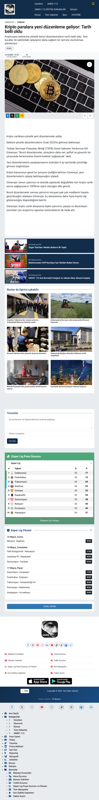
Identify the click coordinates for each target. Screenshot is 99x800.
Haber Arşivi (58, 673)
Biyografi (11, 756)
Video (9, 740)
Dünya (14, 726)
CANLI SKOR (49, 606)
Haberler (9, 22)
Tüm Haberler (51, 14)
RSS (25, 691)
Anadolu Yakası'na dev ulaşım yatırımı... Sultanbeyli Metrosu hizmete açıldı (23, 321)
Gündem (39, 3)
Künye (38, 14)
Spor (65, 14)
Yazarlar (10, 743)
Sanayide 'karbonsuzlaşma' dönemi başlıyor (68, 386)
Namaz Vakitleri (13, 660)
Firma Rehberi (13, 746)
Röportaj (11, 753)
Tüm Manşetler (59, 666)
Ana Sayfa (11, 713)
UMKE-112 (52, 3)
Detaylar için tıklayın (49, 520)
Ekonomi (16, 723)
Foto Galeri (12, 736)
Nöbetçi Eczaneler (14, 654)
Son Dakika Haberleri (15, 673)
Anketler (11, 759)
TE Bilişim (56, 699)
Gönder (12, 441)
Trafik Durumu (58, 660)
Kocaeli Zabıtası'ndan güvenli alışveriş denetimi (26, 353)
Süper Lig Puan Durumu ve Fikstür (21, 666)
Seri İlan (10, 750)
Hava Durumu (58, 654)
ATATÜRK (76, 14)
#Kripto (9, 48)
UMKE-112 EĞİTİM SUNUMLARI (50, 9)
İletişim (73, 9)
